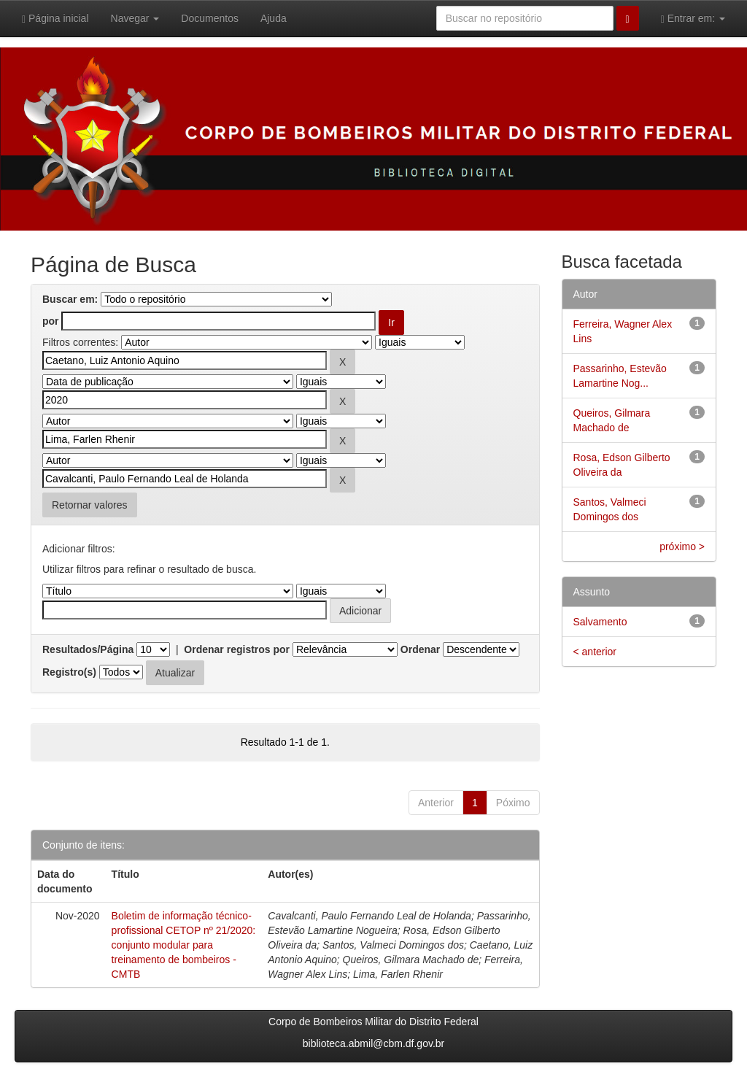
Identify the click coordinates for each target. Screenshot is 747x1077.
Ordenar (420, 649)
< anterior (595, 651)
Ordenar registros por (237, 649)
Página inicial (55, 18)
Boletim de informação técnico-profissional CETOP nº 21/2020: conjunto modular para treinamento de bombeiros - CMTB (184, 945)
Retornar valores (90, 505)
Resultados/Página (87, 649)
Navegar (135, 18)
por (50, 321)
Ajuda (273, 18)
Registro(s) (69, 672)
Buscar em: (70, 299)
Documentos (210, 18)
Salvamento (600, 622)
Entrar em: (693, 18)
